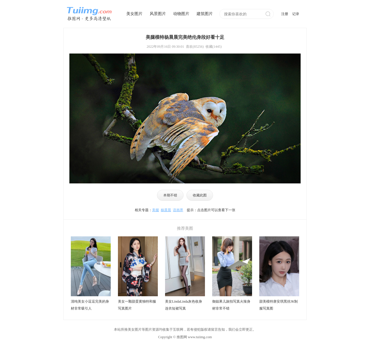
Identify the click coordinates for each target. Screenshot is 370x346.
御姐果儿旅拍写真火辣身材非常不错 (231, 304)
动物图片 (181, 14)
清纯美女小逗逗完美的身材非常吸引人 (90, 304)
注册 (284, 14)
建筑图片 (205, 14)
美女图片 (134, 14)
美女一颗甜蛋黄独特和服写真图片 (137, 304)
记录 (295, 14)
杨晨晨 (166, 210)
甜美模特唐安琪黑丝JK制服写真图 (278, 304)
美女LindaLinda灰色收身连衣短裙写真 (183, 304)
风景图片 (158, 14)
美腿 (155, 210)
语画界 (178, 210)
